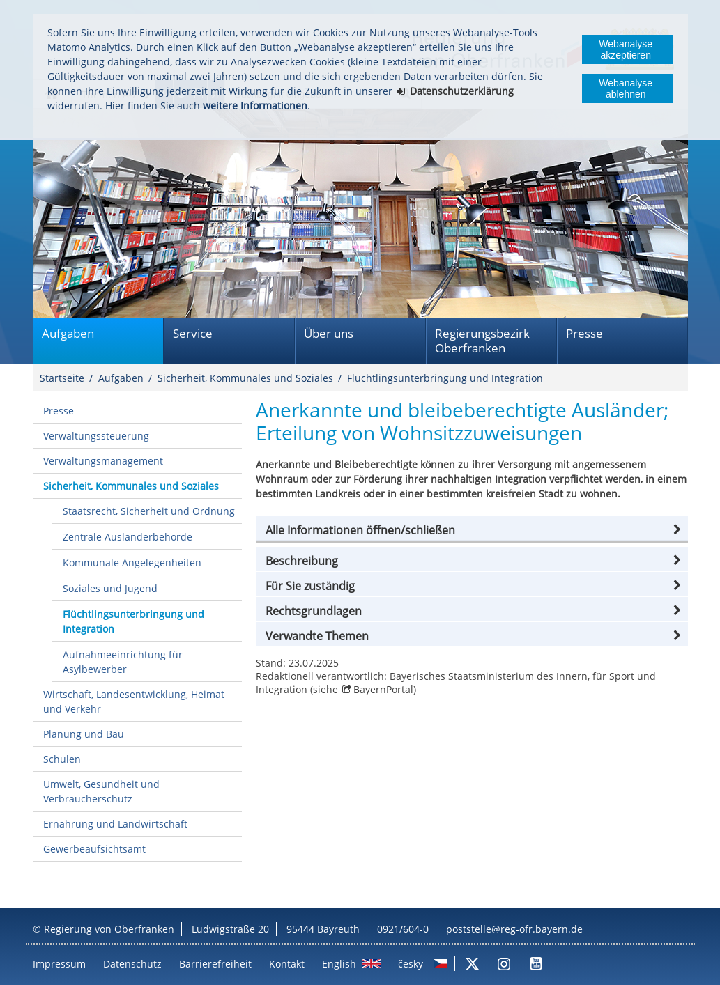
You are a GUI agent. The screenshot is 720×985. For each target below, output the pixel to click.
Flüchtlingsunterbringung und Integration (445, 378)
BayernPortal (383, 689)
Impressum (59, 963)
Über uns (328, 333)
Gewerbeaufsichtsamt (94, 848)
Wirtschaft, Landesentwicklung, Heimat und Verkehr (133, 701)
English (339, 963)
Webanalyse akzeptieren (625, 49)
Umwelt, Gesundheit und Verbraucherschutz (101, 791)
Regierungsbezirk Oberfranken (482, 340)
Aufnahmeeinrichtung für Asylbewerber (123, 662)
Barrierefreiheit (215, 963)
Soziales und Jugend (110, 588)
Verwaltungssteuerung (96, 435)
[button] (472, 530)
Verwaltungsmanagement (103, 460)
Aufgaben (68, 333)
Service (193, 333)
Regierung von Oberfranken (109, 929)
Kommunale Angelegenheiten (132, 562)
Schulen (62, 759)
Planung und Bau (83, 733)
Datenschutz (132, 963)
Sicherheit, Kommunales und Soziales (245, 378)
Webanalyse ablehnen (625, 88)
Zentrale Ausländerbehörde (127, 536)
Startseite (62, 378)
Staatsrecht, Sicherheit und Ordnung (149, 511)
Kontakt (287, 963)
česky (410, 963)
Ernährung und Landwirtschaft (115, 823)
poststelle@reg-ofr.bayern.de (514, 929)
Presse (584, 333)
